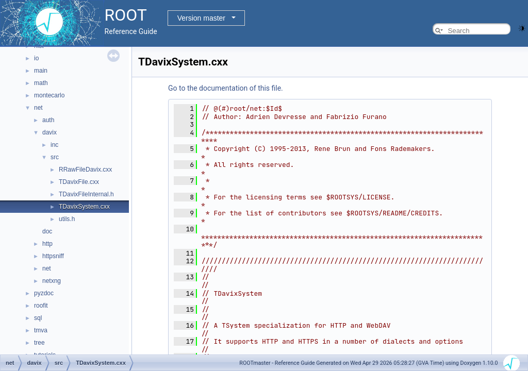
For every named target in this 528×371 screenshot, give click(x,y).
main (40, 70)
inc (54, 144)
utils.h (67, 219)
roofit (41, 305)
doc (47, 231)
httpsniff (53, 256)
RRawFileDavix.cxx (85, 169)
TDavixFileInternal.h (86, 194)
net (38, 107)
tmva (40, 330)
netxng (51, 280)
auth (48, 120)
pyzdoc (44, 293)
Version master (201, 18)
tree (39, 342)
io (36, 58)
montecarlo (49, 95)
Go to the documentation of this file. (225, 88)
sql (38, 318)
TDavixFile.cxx (79, 181)
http (47, 243)
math (41, 83)
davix (49, 132)
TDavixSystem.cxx (84, 206)
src (55, 157)
